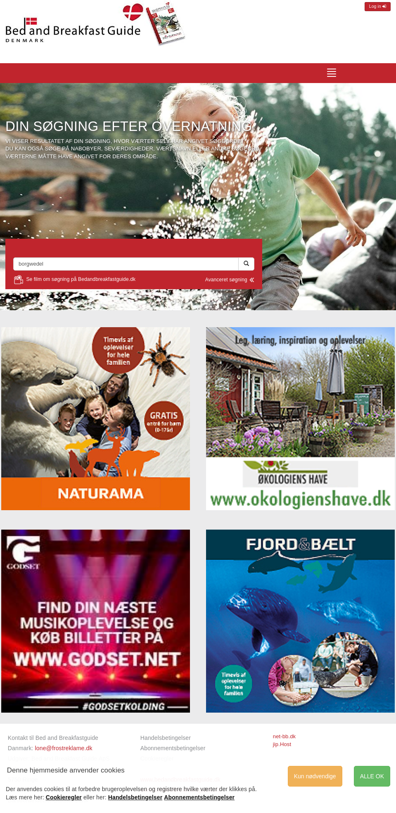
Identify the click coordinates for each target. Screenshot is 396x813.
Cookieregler (64, 797)
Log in (377, 6)
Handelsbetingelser (165, 738)
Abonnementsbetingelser (173, 748)
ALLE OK (372, 776)
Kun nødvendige (315, 776)
